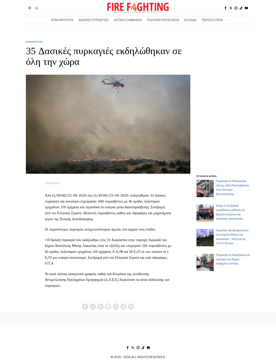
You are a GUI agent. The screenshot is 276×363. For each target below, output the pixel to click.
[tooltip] (225, 8)
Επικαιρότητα (34, 42)
